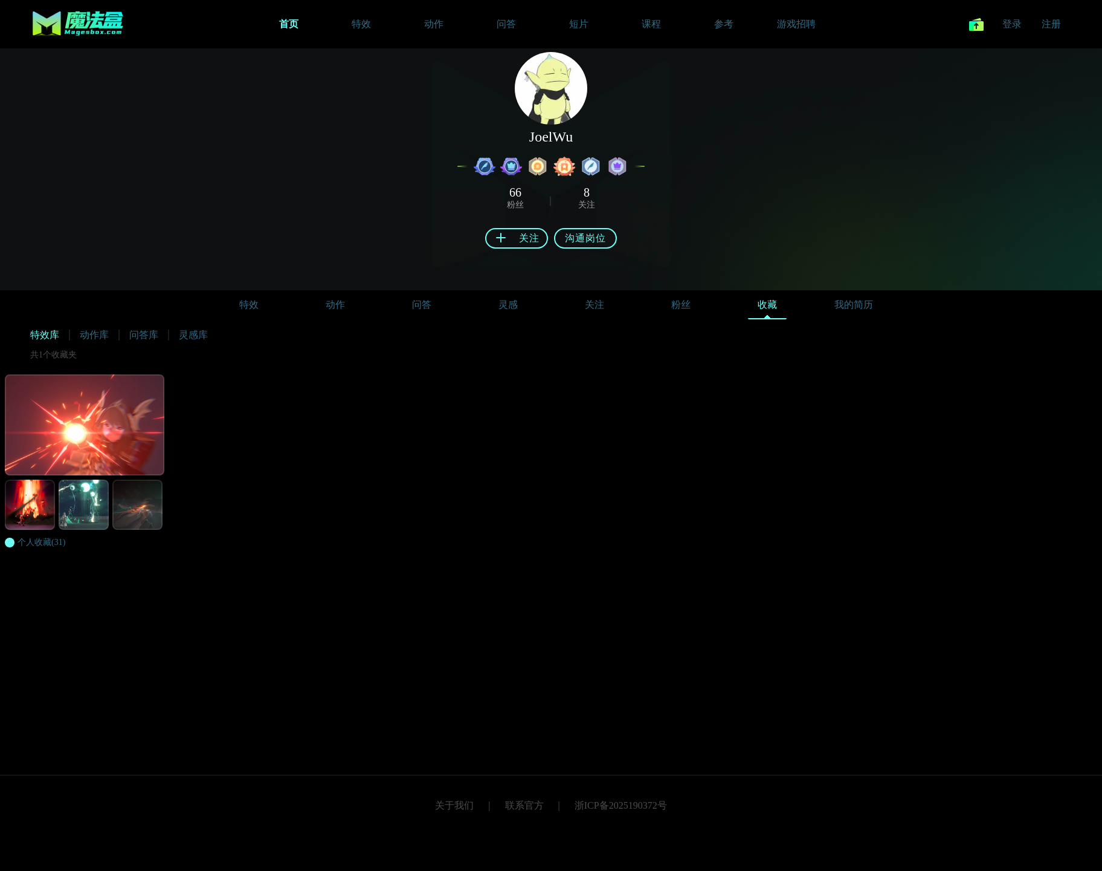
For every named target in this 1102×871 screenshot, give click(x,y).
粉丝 (681, 304)
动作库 (94, 335)
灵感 (508, 304)
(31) (41, 542)
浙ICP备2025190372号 (621, 805)
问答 (421, 304)
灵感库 (193, 335)
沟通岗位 (585, 238)
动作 (335, 304)
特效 (249, 304)
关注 (594, 304)
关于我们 (454, 805)
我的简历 (853, 304)
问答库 (143, 335)
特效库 (44, 335)
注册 (1051, 24)
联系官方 (524, 805)
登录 (1012, 24)
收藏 (767, 307)
